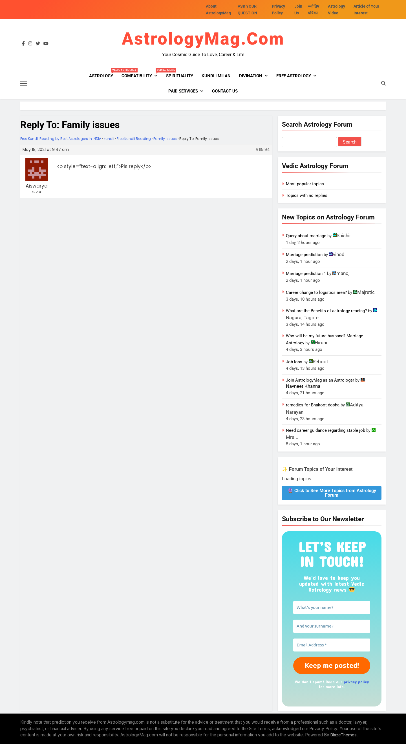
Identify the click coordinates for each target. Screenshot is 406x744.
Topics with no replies (306, 195)
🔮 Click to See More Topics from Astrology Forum (332, 493)
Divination (250, 75)
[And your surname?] (331, 626)
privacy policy (356, 681)
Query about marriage (306, 235)
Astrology (103, 73)
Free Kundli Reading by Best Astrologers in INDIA (60, 138)
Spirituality (179, 75)
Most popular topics (305, 183)
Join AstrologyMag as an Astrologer (320, 380)
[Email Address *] (331, 645)
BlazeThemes (343, 734)
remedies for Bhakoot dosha (312, 405)
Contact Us (225, 91)
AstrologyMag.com (203, 39)
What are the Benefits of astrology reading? (326, 310)
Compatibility (142, 73)
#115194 (262, 149)
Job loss (294, 361)
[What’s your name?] (331, 607)
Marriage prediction (304, 254)
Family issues (165, 138)
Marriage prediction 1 (306, 273)
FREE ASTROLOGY (293, 75)
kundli (109, 138)
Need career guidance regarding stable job (325, 430)
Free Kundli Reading (134, 138)
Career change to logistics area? (316, 292)
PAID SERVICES (183, 91)
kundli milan (216, 75)
